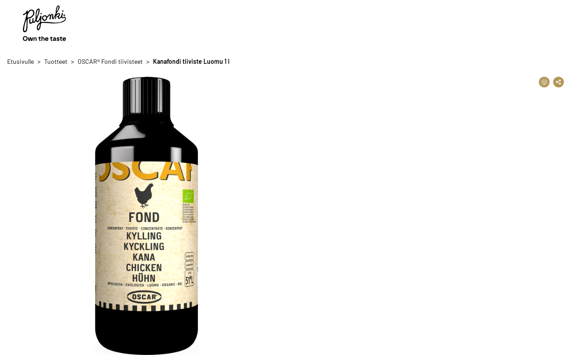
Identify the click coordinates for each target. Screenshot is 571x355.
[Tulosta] (544, 82)
